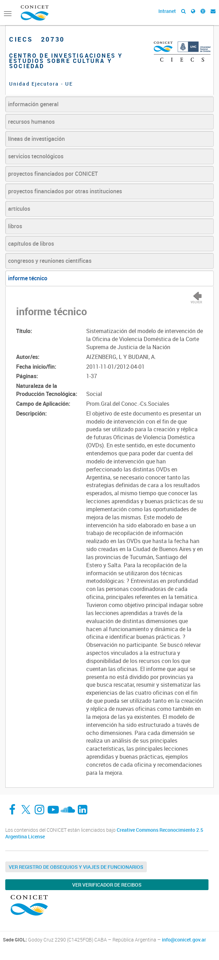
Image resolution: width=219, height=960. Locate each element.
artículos (19, 208)
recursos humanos (31, 121)
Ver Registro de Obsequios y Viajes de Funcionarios (76, 867)
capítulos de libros (31, 243)
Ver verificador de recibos (107, 884)
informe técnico (27, 278)
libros (15, 226)
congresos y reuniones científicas (49, 261)
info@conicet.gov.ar (184, 940)
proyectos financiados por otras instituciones (65, 191)
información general (33, 104)
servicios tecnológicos (35, 156)
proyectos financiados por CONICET (53, 174)
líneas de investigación (36, 139)
